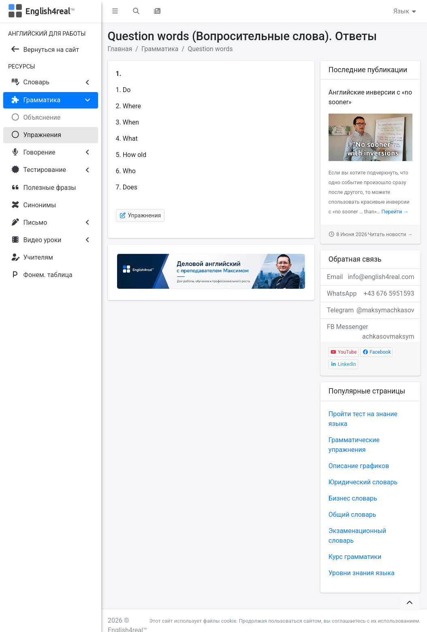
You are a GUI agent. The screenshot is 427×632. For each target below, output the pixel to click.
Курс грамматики (355, 557)
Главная (120, 49)
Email (370, 277)
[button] (115, 11)
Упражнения (140, 215)
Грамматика (160, 49)
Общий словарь (352, 514)
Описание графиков (359, 466)
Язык (405, 11)
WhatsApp (370, 294)
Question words (210, 49)
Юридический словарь (363, 482)
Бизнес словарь (353, 498)
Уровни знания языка (362, 573)
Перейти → (395, 212)
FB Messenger (370, 329)
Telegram (370, 310)
